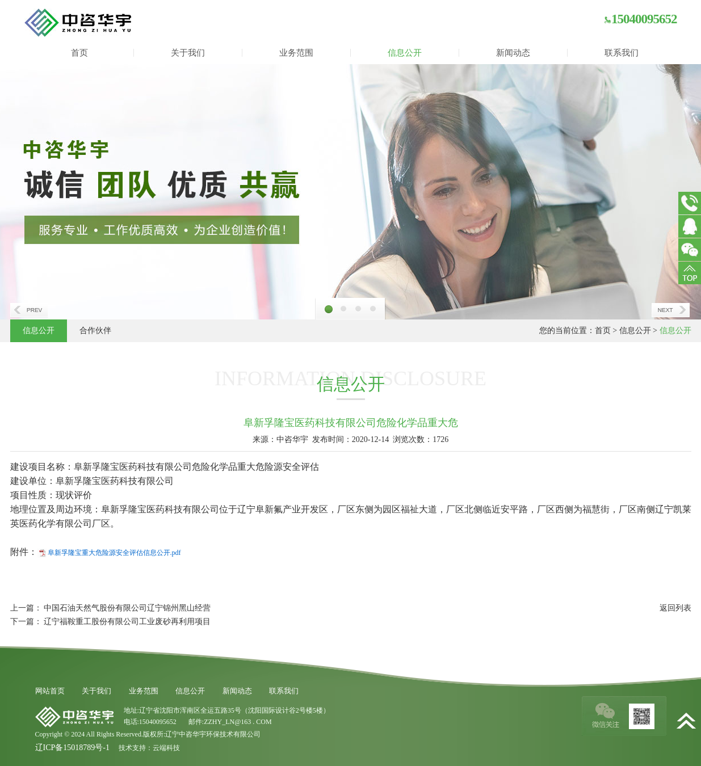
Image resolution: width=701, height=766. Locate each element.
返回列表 (675, 608)
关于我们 (188, 52)
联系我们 (622, 52)
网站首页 (50, 691)
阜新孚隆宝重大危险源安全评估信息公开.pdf (114, 553)
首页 (79, 52)
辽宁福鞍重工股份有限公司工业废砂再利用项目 (127, 621)
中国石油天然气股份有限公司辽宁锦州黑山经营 (127, 608)
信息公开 (405, 52)
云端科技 (166, 748)
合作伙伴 (95, 330)
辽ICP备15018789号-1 (72, 747)
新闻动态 (513, 52)
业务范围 (296, 52)
